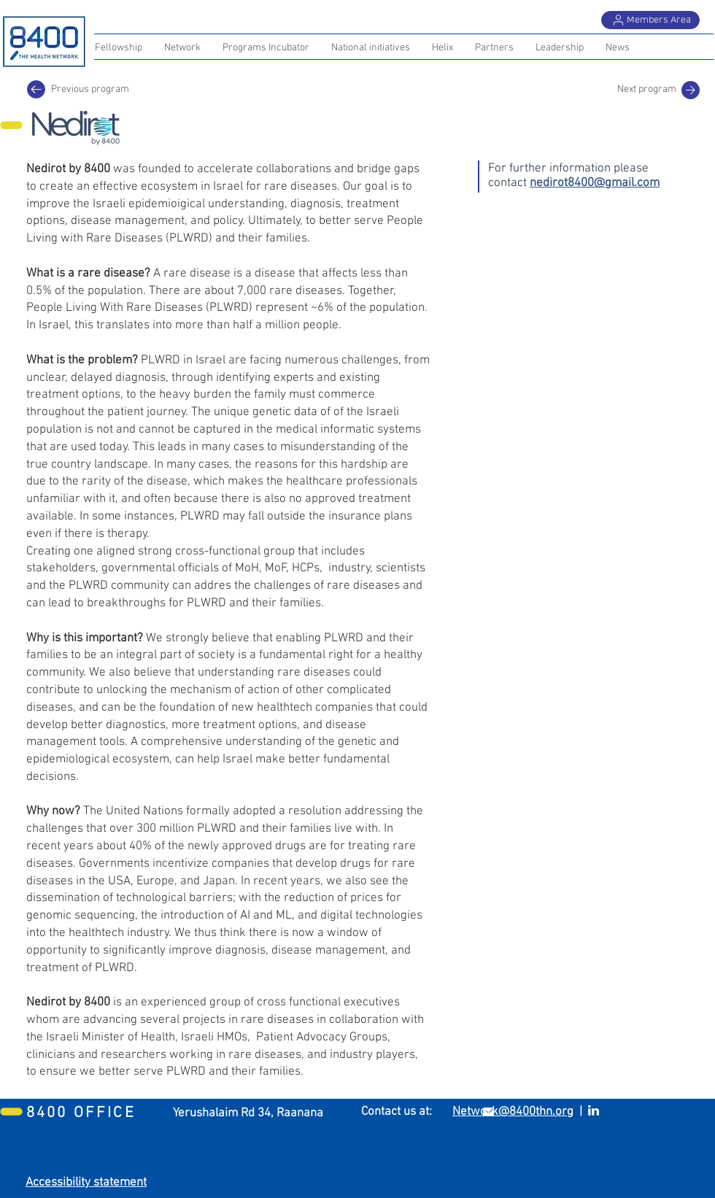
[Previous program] (36, 89)
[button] (494, 48)
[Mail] (690, 90)
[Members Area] (650, 20)
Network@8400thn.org (512, 1112)
